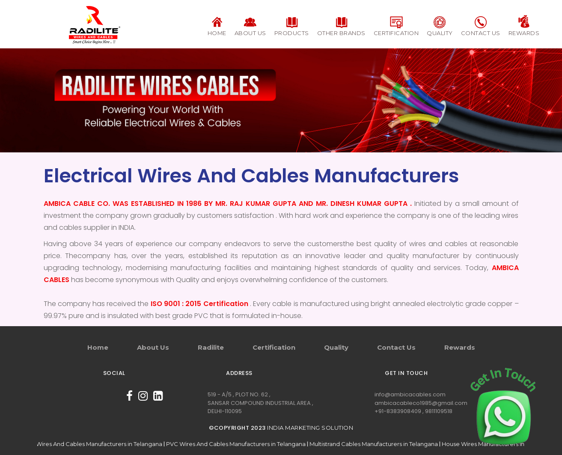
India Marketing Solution (310, 427)
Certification (274, 347)
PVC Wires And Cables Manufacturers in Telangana (239, 443)
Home (97, 347)
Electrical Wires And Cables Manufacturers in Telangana (89, 443)
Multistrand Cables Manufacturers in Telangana (378, 443)
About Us (153, 347)
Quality (336, 347)
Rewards (459, 347)
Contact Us (396, 347)
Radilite (211, 347)
